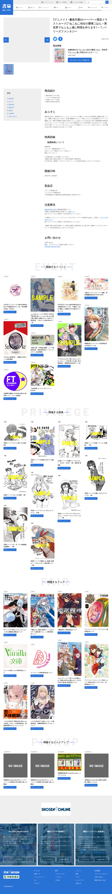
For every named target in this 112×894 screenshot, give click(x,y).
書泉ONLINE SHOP (51, 209)
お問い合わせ (12, 116)
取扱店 (10, 110)
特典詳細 (11, 104)
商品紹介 (11, 98)
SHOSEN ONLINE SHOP (52, 246)
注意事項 (11, 113)
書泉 (46, 244)
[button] (6, 40)
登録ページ (71, 211)
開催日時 (11, 107)
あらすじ (11, 101)
